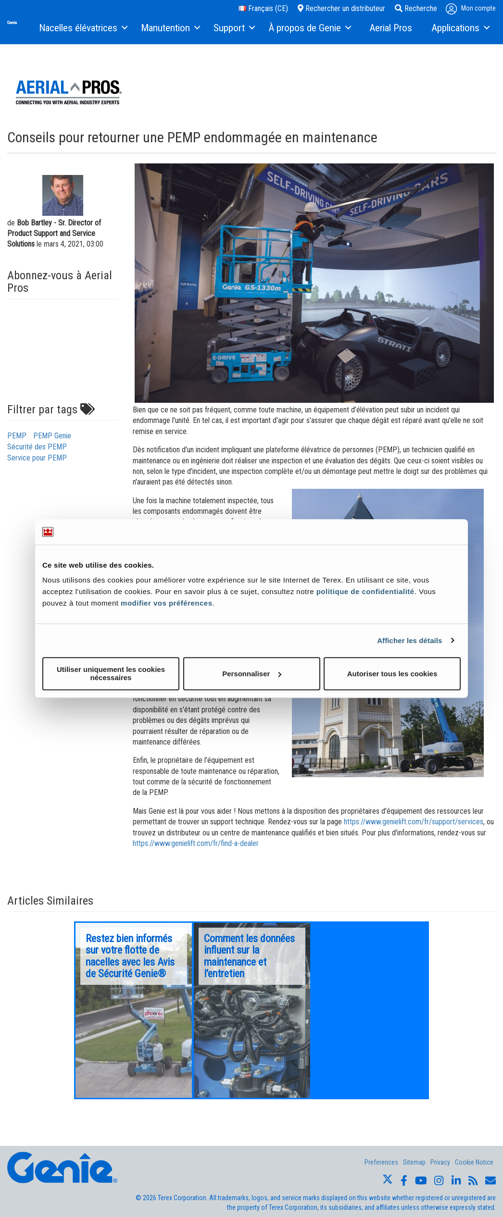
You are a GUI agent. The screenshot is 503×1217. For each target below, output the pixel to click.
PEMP (16, 435)
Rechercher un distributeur (341, 8)
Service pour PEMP (37, 457)
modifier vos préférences (166, 603)
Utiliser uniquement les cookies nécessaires (111, 673)
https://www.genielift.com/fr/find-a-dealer (196, 843)
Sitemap (414, 1162)
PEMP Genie (52, 435)
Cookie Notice (474, 1162)
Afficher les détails (409, 640)
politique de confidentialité (365, 591)
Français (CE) (263, 8)
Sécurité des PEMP (37, 446)
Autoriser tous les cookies (392, 674)
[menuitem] (83, 28)
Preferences (381, 1162)
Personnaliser (251, 674)
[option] (133, 1010)
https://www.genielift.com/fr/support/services (413, 821)
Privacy (440, 1162)
